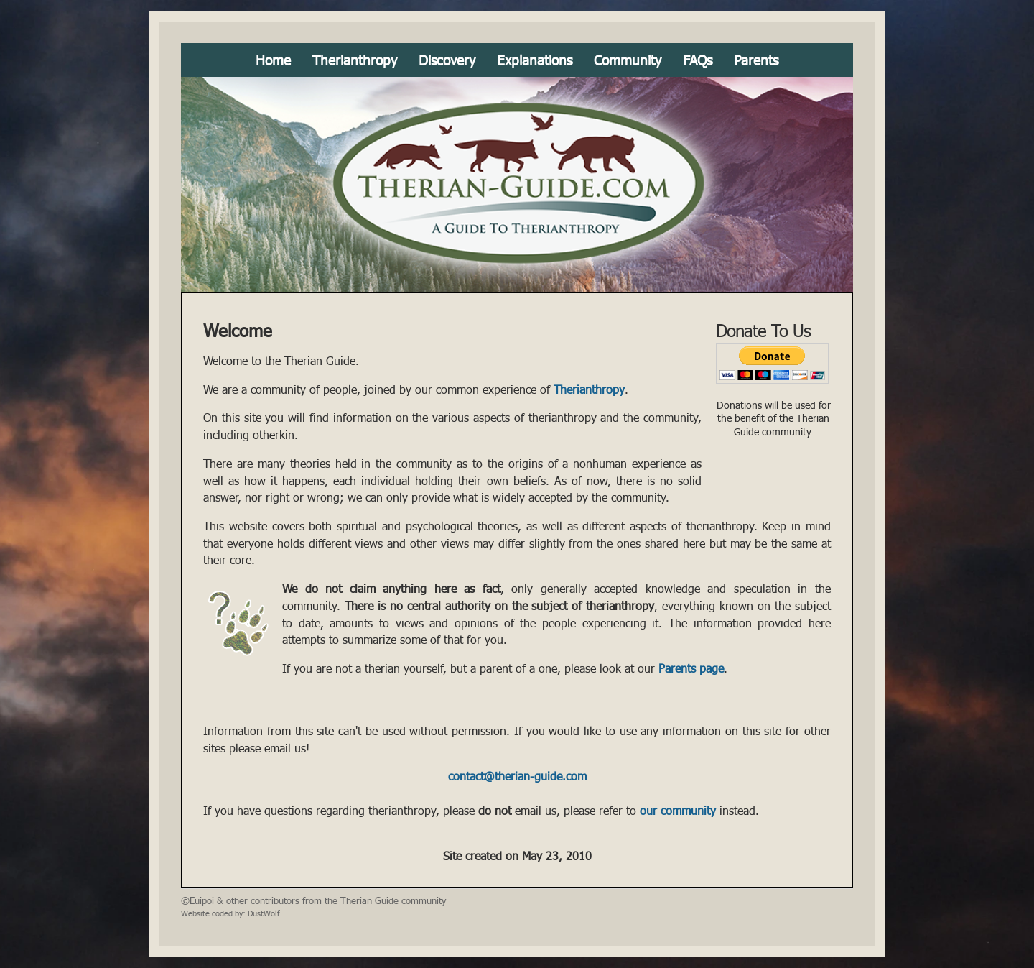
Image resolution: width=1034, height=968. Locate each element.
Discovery (447, 60)
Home (273, 60)
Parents (756, 60)
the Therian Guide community (385, 900)
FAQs (697, 60)
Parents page (691, 668)
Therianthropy (354, 60)
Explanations (534, 60)
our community (678, 810)
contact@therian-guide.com (517, 776)
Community (627, 60)
